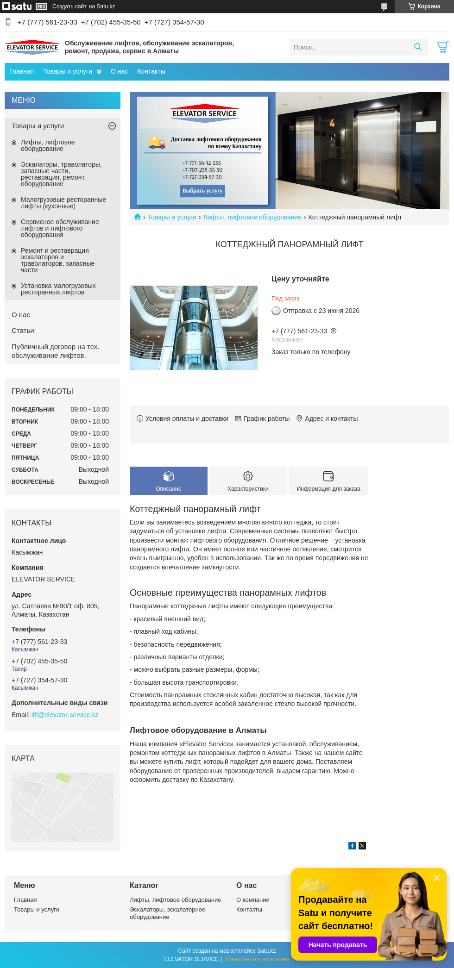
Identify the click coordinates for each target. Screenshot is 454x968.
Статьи (23, 330)
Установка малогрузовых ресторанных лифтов (58, 289)
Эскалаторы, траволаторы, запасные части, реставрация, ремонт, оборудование (61, 174)
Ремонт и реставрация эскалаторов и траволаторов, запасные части (58, 260)
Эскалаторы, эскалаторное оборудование (167, 913)
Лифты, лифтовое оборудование (252, 217)
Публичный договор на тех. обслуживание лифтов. (55, 351)
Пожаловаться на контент (256, 959)
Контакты (151, 71)
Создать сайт (69, 6)
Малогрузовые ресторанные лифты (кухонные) (63, 203)
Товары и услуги (67, 71)
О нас (119, 71)
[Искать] (417, 47)
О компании (253, 899)
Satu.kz (266, 951)
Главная (21, 71)
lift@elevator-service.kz (65, 714)
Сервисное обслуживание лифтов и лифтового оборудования (60, 228)
